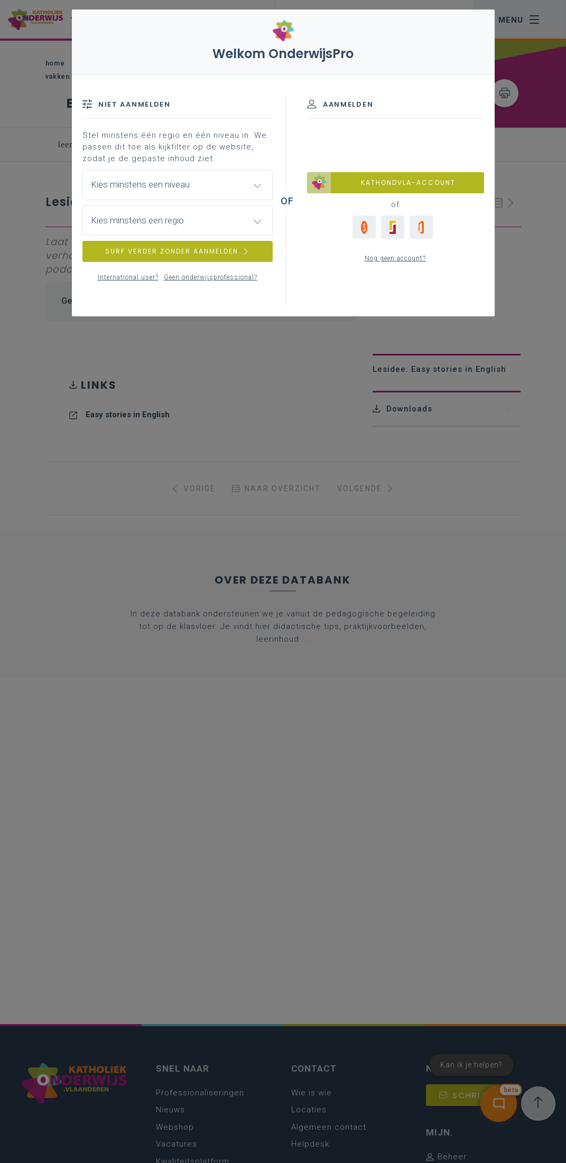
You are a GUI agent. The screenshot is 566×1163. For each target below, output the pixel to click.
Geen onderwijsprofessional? (210, 277)
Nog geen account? (395, 258)
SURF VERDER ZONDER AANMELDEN (177, 251)
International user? (128, 277)
